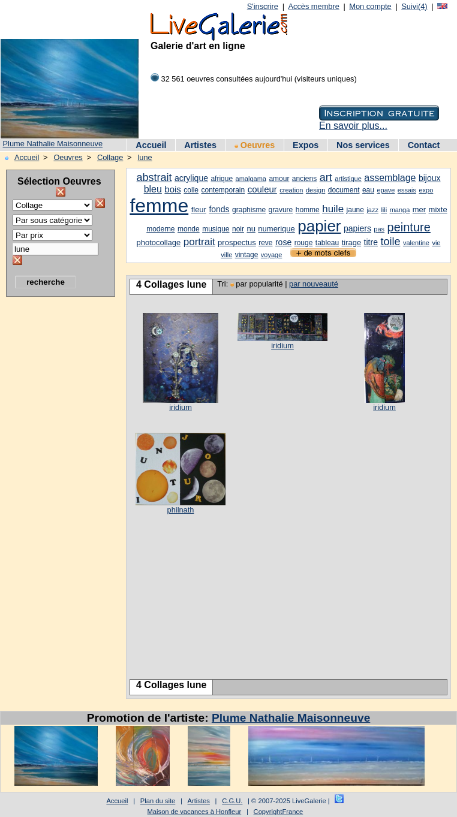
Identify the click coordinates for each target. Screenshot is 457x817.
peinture (409, 227)
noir (238, 229)
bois (172, 189)
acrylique (191, 178)
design (315, 190)
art (326, 177)
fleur (198, 209)
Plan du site (157, 800)
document (344, 190)
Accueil (151, 145)
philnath (180, 509)
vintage (246, 255)
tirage (352, 242)
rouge (303, 243)
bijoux (430, 178)
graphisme (249, 210)
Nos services (363, 145)
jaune (355, 210)
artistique (348, 178)
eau (368, 190)
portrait (199, 242)
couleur (262, 189)
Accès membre (313, 6)
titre (371, 242)
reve (265, 243)
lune (145, 157)
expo (426, 190)
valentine (416, 242)
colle (191, 190)
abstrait (154, 177)
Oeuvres (254, 145)
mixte (438, 209)
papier (319, 226)
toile (390, 242)
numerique (276, 228)
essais (407, 190)
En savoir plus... (353, 125)
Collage (110, 157)
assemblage (390, 178)
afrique (222, 178)
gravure (281, 210)
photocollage (159, 242)
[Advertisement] (54, 482)
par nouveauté (313, 283)
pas (379, 229)
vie (436, 242)
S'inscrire (262, 6)
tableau (327, 243)
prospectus (237, 242)
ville (226, 254)
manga (400, 209)
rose (283, 242)
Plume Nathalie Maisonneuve (53, 143)
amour (279, 178)
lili (384, 209)
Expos (305, 145)
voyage (271, 254)
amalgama (251, 178)
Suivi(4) (414, 6)
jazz (372, 209)
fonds (219, 209)
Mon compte (370, 6)
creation (291, 190)
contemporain (223, 190)
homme (308, 210)
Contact (424, 145)
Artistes (200, 145)
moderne (160, 229)
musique (215, 229)
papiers (357, 228)
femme (159, 205)
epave (386, 190)
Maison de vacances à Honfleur (195, 811)
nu (250, 228)
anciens (304, 178)
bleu (153, 189)
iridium (180, 407)
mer (419, 209)
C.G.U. (232, 800)
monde (189, 229)
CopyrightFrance (278, 811)
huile (333, 209)
